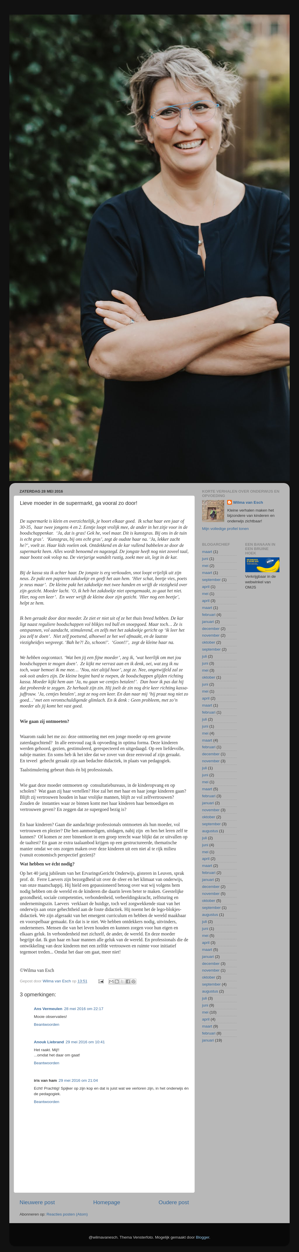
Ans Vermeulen (48, 1009)
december (211, 628)
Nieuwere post (37, 1202)
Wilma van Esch (248, 502)
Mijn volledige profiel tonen (225, 528)
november (211, 635)
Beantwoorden (46, 1024)
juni (205, 558)
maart (207, 551)
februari (208, 614)
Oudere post (174, 1202)
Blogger (202, 1237)
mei (205, 565)
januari (208, 621)
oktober (208, 642)
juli (204, 656)
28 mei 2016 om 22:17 (83, 1009)
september (211, 579)
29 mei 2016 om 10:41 (85, 1042)
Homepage (106, 1202)
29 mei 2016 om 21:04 (78, 1080)
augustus (210, 831)
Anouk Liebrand (49, 1042)
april (206, 586)
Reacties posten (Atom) (67, 1214)
